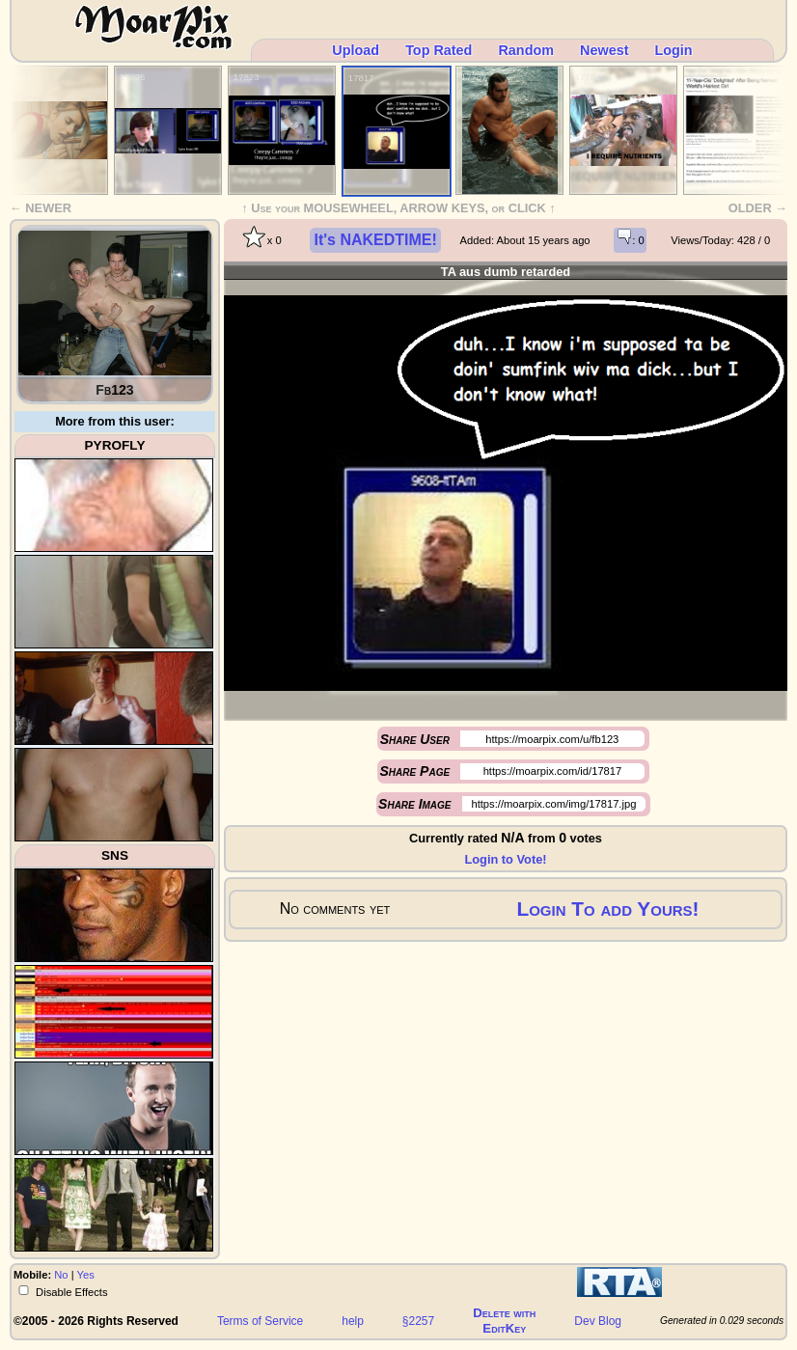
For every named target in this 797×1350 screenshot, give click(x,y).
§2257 (418, 1321)
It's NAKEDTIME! (375, 240)
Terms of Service (260, 1321)
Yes (86, 1275)
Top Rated (438, 50)
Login (673, 50)
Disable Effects (70, 1291)
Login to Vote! (505, 859)
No (61, 1275)
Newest (604, 50)
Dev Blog (597, 1321)
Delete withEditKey (504, 1321)
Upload (355, 50)
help (353, 1321)
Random (526, 50)
